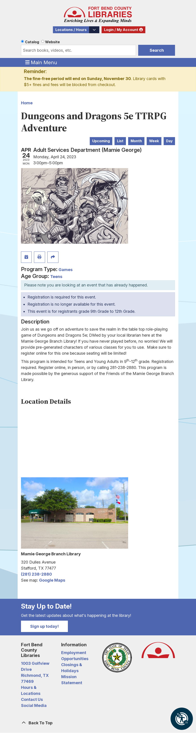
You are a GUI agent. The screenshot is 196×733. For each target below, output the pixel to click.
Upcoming (101, 141)
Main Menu (41, 62)
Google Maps (52, 580)
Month (136, 141)
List (120, 141)
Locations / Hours (71, 30)
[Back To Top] (98, 723)
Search (157, 50)
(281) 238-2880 (36, 574)
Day (169, 141)
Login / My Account (121, 30)
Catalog (32, 42)
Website (52, 42)
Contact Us (32, 699)
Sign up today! (44, 626)
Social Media (34, 705)
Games (65, 269)
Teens (56, 276)
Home (27, 103)
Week (154, 141)
